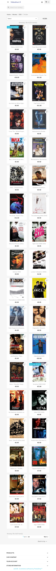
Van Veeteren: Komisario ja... (17, 412)
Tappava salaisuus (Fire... (39, 468)
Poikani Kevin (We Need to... (39, 440)
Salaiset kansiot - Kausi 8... (16, 75)
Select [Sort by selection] (22, 19)
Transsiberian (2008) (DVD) (17, 300)
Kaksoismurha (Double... (39, 131)
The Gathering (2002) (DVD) (39, 215)
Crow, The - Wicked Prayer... (17, 131)
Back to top (42, 541)
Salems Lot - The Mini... (16, 468)
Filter (45, 19)
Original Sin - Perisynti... (39, 328)
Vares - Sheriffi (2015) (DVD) (17, 440)
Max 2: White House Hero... (16, 159)
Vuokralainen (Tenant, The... (39, 75)
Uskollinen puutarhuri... (39, 187)
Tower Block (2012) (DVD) (39, 47)
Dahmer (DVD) (17, 272)
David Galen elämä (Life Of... (17, 496)
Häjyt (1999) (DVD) (39, 524)
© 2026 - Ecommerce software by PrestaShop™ (28, 569)
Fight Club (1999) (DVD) (39, 244)
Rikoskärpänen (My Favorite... (39, 159)
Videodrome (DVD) (39, 356)
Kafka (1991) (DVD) (39, 412)
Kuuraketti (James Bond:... (39, 496)
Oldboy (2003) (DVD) (17, 47)
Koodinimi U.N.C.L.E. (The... (39, 300)
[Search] (15, 7)
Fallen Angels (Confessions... (17, 328)
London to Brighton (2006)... (39, 272)
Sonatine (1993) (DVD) (39, 384)
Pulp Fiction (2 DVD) (39, 103)
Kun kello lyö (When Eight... (17, 103)
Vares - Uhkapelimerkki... (17, 187)
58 (29, 537)
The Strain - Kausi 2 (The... (16, 215)
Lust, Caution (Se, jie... (16, 524)
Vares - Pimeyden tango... (16, 384)
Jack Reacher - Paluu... (16, 356)
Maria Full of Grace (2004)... (17, 244)
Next (46, 537)
